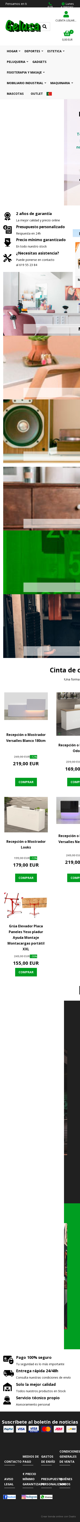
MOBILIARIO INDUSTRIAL (25, 83)
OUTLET (37, 94)
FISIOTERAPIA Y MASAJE (24, 72)
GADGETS (39, 62)
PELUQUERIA (16, 62)
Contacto (13, 1462)
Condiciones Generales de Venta (70, 1456)
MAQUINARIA (60, 83)
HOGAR (12, 51)
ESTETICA (54, 51)
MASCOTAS (15, 94)
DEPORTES (32, 51)
